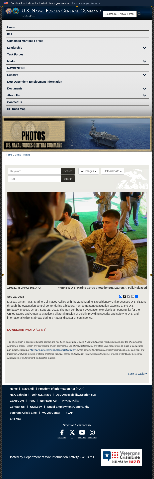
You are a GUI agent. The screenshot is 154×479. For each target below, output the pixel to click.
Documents (78, 89)
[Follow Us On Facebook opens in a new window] (62, 433)
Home (11, 27)
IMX (9, 34)
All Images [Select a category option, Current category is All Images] (88, 171)
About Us (78, 95)
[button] (86, 3)
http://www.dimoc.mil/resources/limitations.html (52, 350)
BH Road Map (16, 108)
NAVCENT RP (16, 68)
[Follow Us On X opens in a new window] (72, 433)
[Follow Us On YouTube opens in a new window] (82, 433)
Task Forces (15, 54)
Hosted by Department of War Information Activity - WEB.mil (51, 457)
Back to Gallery (137, 373)
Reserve (78, 75)
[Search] (120, 14)
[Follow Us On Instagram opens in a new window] (92, 433)
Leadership (78, 48)
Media (78, 61)
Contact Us (14, 102)
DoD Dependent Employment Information (34, 81)
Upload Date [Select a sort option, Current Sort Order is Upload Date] (113, 171)
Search (68, 171)
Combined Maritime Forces (25, 40)
